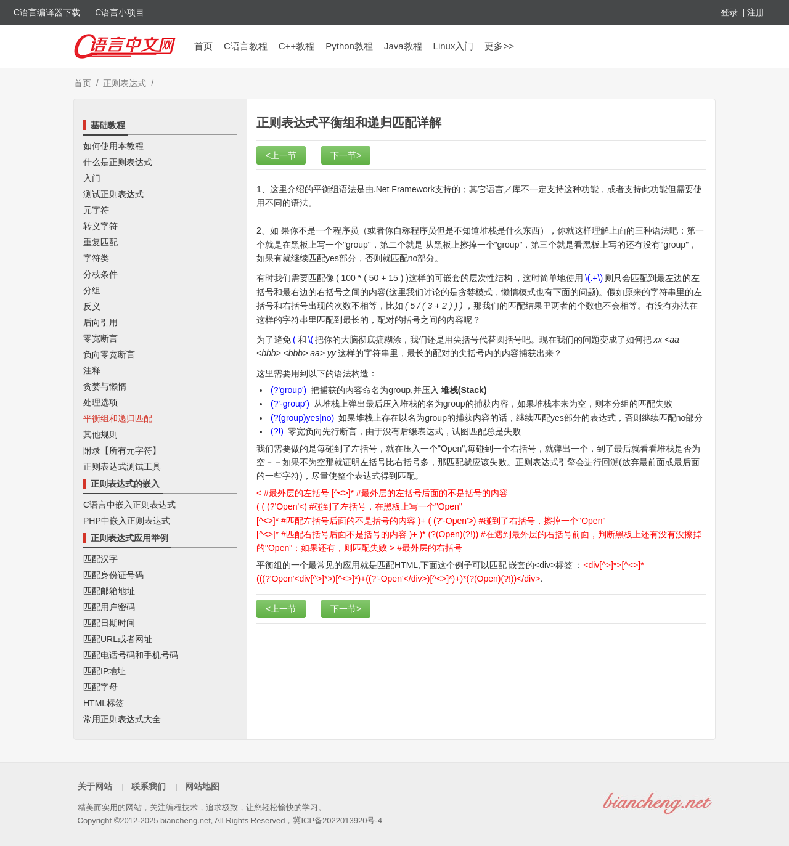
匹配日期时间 (109, 623)
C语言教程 (246, 46)
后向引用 (100, 322)
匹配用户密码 (109, 607)
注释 (91, 370)
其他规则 (100, 434)
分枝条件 (100, 274)
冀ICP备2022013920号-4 (337, 820)
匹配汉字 (100, 559)
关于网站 (95, 786)
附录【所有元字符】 (122, 450)
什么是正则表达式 (117, 162)
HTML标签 (103, 703)
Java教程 (403, 46)
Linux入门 (453, 46)
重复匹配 (100, 242)
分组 (91, 290)
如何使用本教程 (113, 146)
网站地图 (202, 786)
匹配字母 (100, 687)
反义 (91, 306)
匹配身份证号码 (113, 575)
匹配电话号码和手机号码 (130, 655)
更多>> (499, 46)
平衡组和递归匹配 (117, 418)
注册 (755, 12)
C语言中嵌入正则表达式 (129, 505)
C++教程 (296, 46)
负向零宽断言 (109, 354)
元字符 (96, 210)
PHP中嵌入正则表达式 (126, 521)
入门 (91, 178)
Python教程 (349, 46)
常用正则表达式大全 (122, 719)
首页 (203, 46)
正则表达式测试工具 (122, 466)
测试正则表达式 (113, 194)
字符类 (96, 258)
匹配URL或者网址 (117, 639)
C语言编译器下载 (47, 12)
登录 (729, 12)
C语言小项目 (119, 12)
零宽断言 (100, 338)
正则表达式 (124, 83)
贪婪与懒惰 (104, 386)
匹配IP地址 (104, 671)
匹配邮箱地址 (109, 591)
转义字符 (100, 226)
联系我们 (148, 786)
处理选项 (100, 402)
